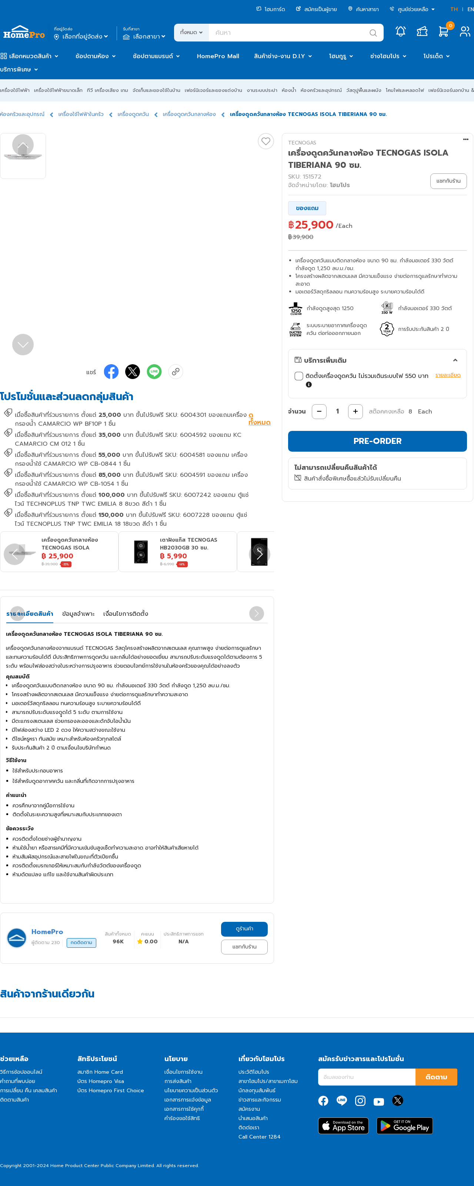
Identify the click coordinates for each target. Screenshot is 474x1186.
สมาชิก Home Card (100, 1072)
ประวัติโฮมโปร (253, 1072)
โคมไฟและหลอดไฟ (405, 90)
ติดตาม (436, 1077)
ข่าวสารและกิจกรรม (259, 1100)
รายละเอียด (448, 375)
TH (454, 9)
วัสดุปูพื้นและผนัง (363, 90)
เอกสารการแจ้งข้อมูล (187, 1100)
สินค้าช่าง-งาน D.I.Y (279, 56)
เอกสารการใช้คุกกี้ (184, 1109)
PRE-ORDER (378, 441)
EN (471, 9)
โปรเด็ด (433, 56)
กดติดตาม (81, 942)
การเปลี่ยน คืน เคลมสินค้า (28, 1090)
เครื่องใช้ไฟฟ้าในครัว (81, 114)
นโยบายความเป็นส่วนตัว (191, 1090)
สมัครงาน (249, 1109)
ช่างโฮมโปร (385, 56)
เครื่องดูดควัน (133, 114)
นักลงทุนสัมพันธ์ (257, 1090)
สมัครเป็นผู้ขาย (316, 9)
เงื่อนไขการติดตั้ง (125, 613)
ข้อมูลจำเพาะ (78, 613)
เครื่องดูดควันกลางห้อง (189, 114)
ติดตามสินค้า (14, 1100)
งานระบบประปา (262, 90)
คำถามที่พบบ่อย (17, 1081)
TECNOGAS (302, 143)
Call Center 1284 (259, 1137)
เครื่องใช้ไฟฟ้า (15, 90)
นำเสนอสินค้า (253, 1118)
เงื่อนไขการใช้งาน (183, 1072)
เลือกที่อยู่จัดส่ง (81, 36)
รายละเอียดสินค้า (29, 613)
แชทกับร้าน (245, 947)
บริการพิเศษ (15, 69)
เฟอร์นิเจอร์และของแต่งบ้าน (213, 90)
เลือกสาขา (145, 36)
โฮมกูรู (337, 56)
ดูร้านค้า (244, 929)
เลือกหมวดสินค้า (30, 56)
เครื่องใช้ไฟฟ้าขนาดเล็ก (58, 90)
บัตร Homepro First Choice (110, 1090)
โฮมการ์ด (270, 9)
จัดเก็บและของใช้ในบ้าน (156, 90)
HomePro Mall (218, 56)
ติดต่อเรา (248, 1128)
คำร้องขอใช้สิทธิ (182, 1118)
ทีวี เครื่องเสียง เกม (107, 90)
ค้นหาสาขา (363, 9)
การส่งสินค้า (177, 1081)
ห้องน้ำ (289, 90)
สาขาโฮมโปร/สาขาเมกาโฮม (268, 1081)
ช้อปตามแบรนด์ (153, 56)
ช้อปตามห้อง (92, 56)
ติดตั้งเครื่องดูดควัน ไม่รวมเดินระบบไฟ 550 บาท (363, 380)
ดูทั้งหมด (259, 419)
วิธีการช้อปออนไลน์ (21, 1072)
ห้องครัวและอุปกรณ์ (321, 90)
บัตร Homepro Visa (100, 1081)
